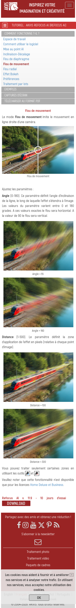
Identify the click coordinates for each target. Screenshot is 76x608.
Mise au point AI (13, 49)
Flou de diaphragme (16, 59)
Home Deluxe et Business (46, 485)
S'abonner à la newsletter (38, 539)
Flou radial (10, 69)
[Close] (72, 575)
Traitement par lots (15, 84)
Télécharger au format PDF (22, 101)
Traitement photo (38, 552)
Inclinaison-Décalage (16, 54)
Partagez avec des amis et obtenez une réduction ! (38, 517)
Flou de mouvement (16, 64)
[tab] (38, 34)
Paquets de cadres (38, 565)
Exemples (10, 89)
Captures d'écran (15, 95)
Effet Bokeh (10, 74)
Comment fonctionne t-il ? (21, 34)
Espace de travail (14, 39)
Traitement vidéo (38, 558)
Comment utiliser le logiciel (20, 44)
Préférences (11, 79)
